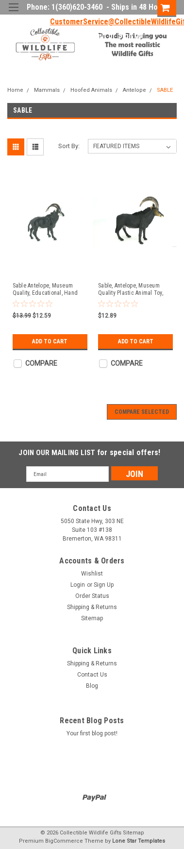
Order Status (92, 596)
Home (15, 90)
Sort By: (69, 146)
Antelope (134, 90)
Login (96, 36)
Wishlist (92, 573)
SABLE (165, 90)
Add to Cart (49, 341)
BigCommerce (64, 841)
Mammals (47, 90)
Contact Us (92, 674)
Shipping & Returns (92, 607)
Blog (92, 685)
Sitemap (92, 618)
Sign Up (130, 36)
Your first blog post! (92, 733)
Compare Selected (142, 411)
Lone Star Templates (138, 841)
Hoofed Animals (91, 90)
